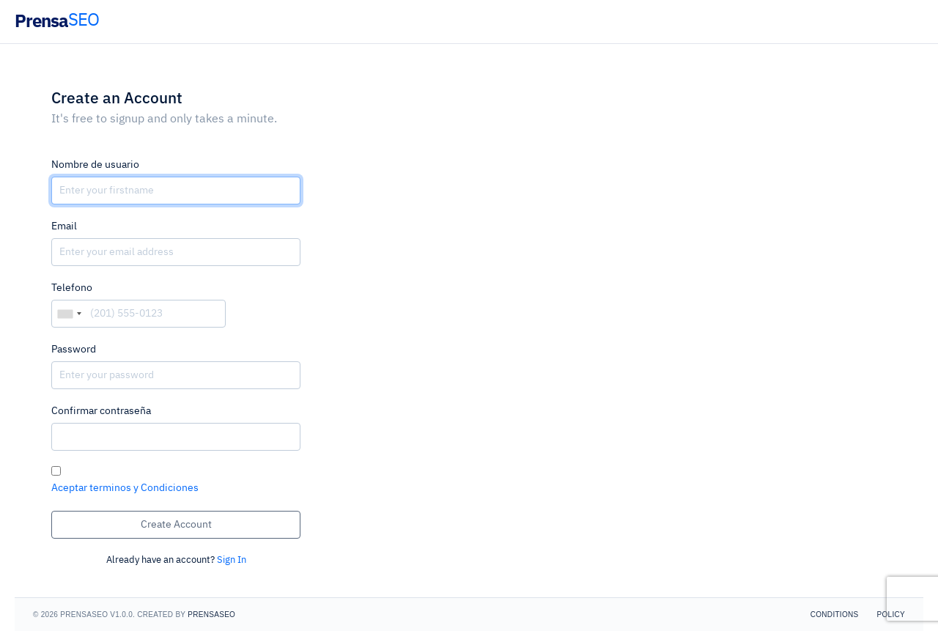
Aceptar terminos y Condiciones (125, 488)
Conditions (834, 614)
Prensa (57, 20)
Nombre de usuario (95, 165)
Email (64, 226)
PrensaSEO (211, 614)
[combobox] (69, 313)
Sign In (231, 560)
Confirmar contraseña (101, 411)
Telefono (71, 288)
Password (73, 349)
